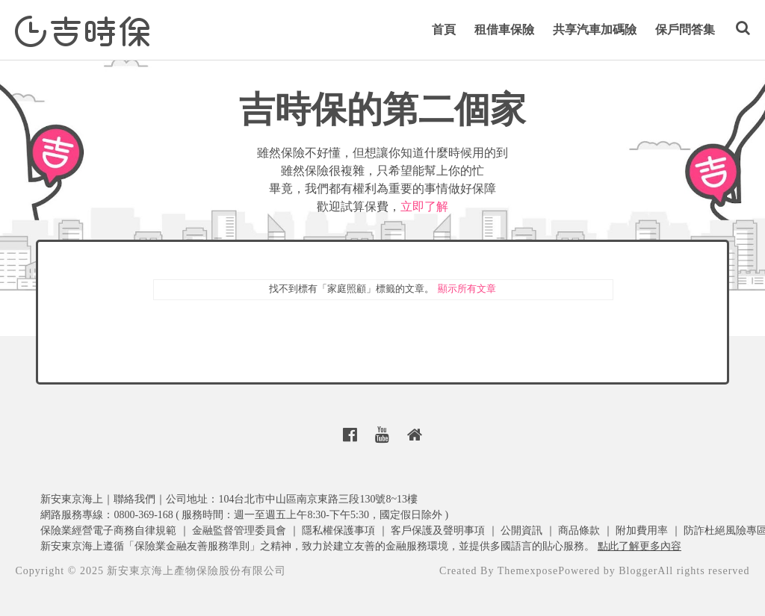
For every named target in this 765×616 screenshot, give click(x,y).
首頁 (444, 29)
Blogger (638, 570)
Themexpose (528, 570)
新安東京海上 (71, 499)
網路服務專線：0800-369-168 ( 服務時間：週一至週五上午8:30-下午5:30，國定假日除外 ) (244, 514)
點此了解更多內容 (639, 546)
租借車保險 (504, 29)
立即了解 (424, 206)
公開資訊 (521, 530)
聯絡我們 (134, 499)
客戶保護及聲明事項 (438, 530)
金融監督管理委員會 (239, 530)
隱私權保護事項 (338, 530)
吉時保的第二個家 (382, 109)
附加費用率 (642, 530)
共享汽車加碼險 (595, 29)
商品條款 (579, 530)
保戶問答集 (685, 29)
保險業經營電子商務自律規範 (108, 530)
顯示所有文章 (467, 288)
